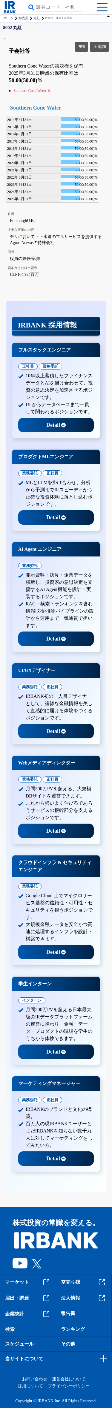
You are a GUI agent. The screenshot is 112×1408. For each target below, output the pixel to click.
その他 (68, 1343)
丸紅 (36, 18)
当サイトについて (24, 1358)
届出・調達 (28, 1298)
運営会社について (68, 1379)
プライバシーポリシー (69, 1386)
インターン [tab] (32, 1000)
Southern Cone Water (35, 108)
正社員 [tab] (28, 366)
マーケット (28, 1282)
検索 (10, 1329)
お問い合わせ (34, 1379)
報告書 (68, 1313)
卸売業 (23, 18)
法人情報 (84, 1298)
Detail (56, 425)
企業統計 (28, 1314)
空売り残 (84, 1282)
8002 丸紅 (12, 28)
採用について (30, 1386)
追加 (99, 46)
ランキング (73, 1329)
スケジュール (19, 1343)
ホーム (8, 18)
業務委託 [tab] (50, 366)
